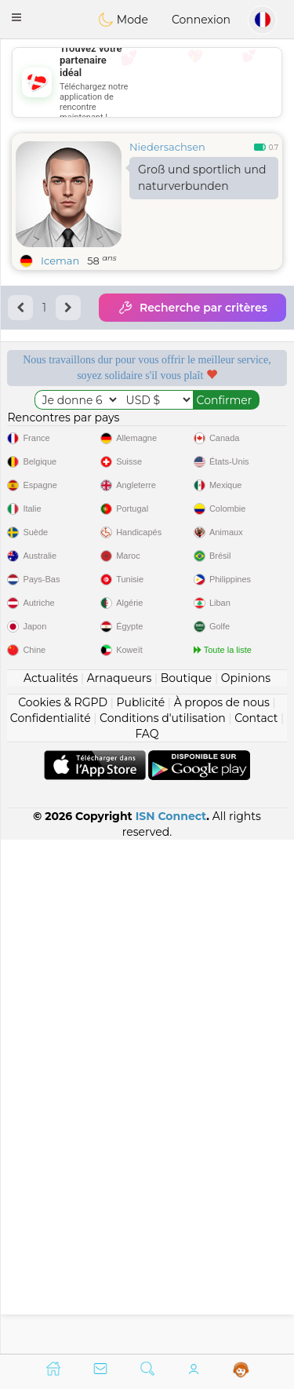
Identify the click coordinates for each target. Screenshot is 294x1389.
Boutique (186, 1191)
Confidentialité (50, 1231)
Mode (123, 19)
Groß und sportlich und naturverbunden (202, 177)
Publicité (140, 1216)
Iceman (60, 260)
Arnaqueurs (119, 1191)
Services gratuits (71, 410)
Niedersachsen (167, 146)
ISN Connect (171, 1329)
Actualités (51, 1191)
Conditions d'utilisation (163, 1231)
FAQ (146, 1247)
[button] (16, 17)
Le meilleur (222, 512)
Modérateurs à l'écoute (222, 417)
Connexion (201, 20)
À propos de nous (222, 1216)
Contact (256, 1231)
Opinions (245, 1191)
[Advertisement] (147, 82)
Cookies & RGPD (62, 1216)
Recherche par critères (192, 307)
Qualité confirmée (71, 512)
